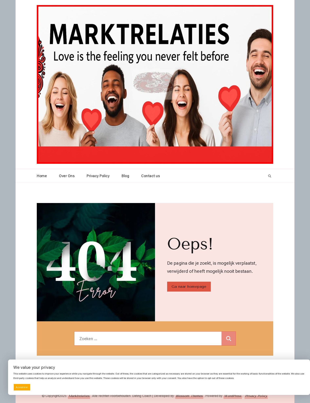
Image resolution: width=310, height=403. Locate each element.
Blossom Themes (189, 396)
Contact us (150, 176)
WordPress (232, 396)
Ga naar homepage (189, 286)
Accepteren (22, 387)
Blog (125, 176)
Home (42, 176)
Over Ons (67, 176)
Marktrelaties (79, 396)
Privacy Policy (98, 176)
